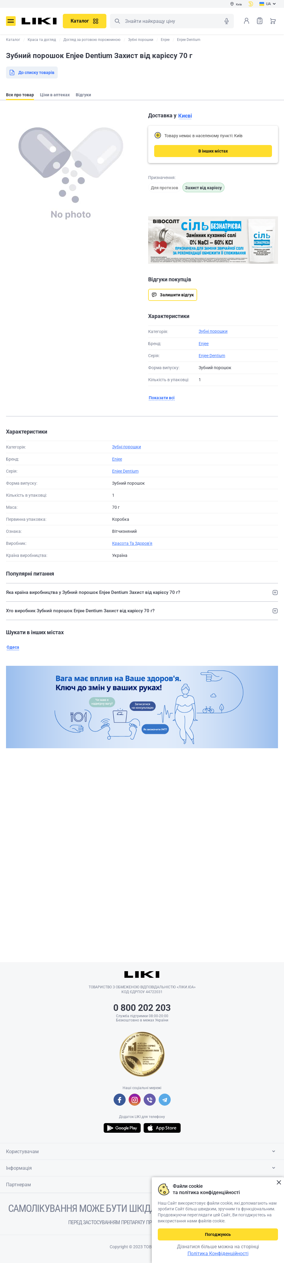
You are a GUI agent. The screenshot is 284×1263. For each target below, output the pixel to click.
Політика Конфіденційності (218, 1253)
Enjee (204, 343)
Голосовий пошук (226, 21)
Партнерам (141, 1184)
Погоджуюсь (218, 1234)
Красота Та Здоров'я (132, 543)
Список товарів (259, 20)
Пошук (117, 21)
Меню (11, 21)
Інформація (141, 1168)
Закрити (278, 1182)
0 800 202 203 (142, 1007)
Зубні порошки (213, 331)
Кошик (273, 21)
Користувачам (141, 1151)
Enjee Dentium (212, 355)
